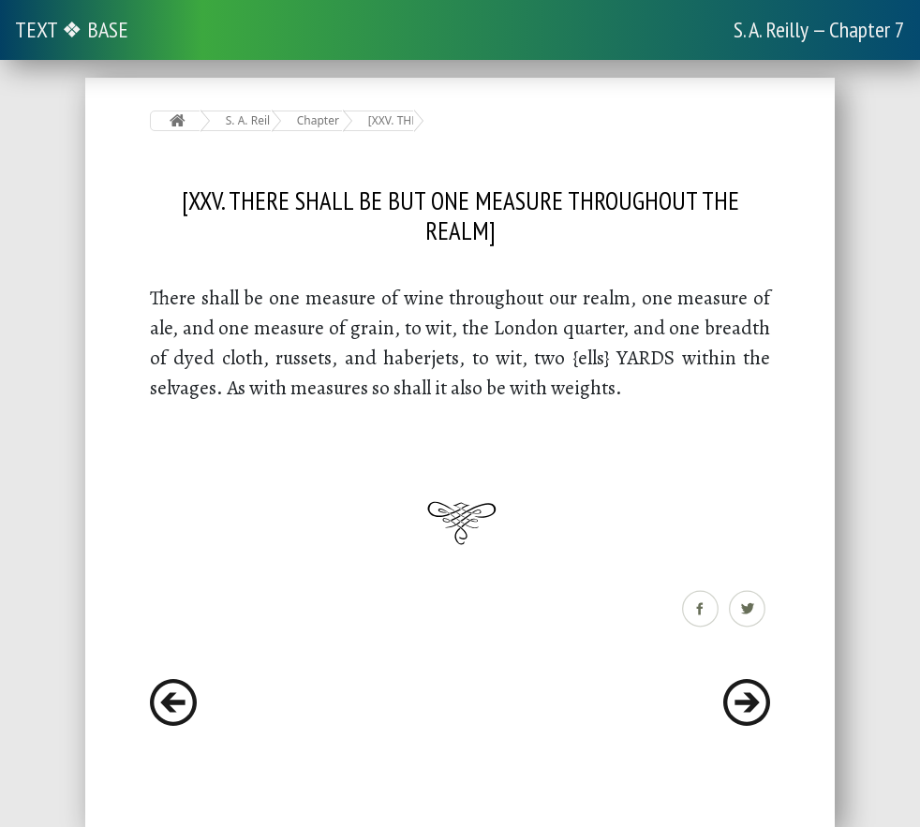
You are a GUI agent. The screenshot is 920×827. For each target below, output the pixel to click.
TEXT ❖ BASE (71, 29)
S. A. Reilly (249, 120)
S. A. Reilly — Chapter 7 (819, 29)
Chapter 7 (320, 120)
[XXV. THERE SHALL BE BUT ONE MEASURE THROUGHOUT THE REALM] (391, 120)
